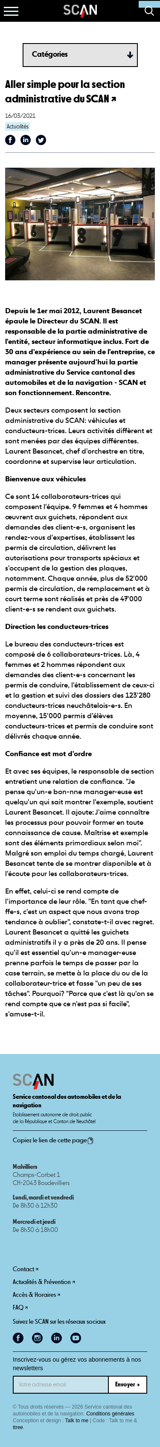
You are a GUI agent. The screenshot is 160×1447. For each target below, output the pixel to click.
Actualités (18, 127)
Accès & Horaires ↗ (36, 1295)
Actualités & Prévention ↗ (44, 1282)
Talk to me (77, 1421)
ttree (18, 1427)
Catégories (50, 54)
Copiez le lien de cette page (53, 1140)
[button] (11, 11)
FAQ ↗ (20, 1307)
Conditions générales (110, 1414)
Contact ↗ (25, 1269)
